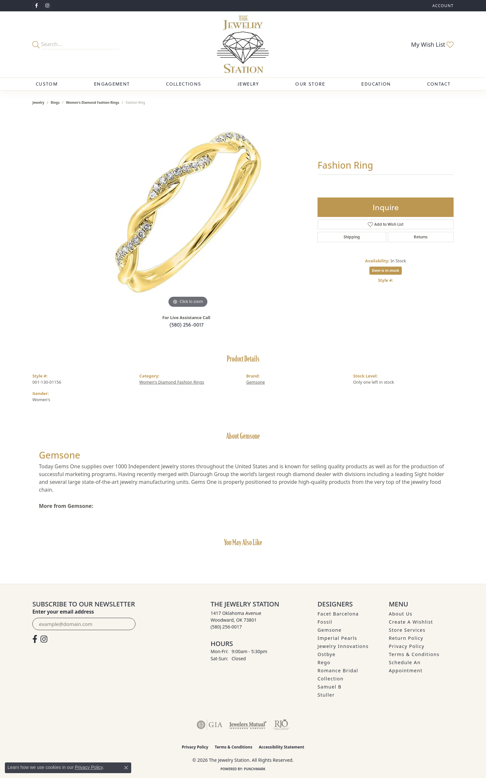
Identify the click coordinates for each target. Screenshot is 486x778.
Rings (55, 102)
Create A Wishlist (411, 622)
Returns (421, 237)
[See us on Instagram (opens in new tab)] (47, 6)
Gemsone (255, 382)
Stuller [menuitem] (326, 695)
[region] (188, 212)
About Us (400, 614)
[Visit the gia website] (210, 725)
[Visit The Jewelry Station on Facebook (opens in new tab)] (36, 6)
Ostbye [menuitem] (327, 654)
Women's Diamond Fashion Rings (92, 102)
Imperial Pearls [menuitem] (337, 638)
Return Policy (406, 638)
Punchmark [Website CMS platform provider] (255, 769)
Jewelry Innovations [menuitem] (343, 646)
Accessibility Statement (281, 747)
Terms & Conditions (414, 654)
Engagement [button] (112, 83)
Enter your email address (63, 611)
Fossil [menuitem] (325, 622)
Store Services (407, 630)
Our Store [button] (310, 83)
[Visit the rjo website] (281, 725)
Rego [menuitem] (324, 662)
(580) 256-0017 (186, 324)
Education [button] (376, 83)
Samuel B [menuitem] (329, 687)
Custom (47, 83)
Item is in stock (385, 270)
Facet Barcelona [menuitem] (338, 614)
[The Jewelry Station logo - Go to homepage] (243, 44)
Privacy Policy (406, 646)
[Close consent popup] (126, 768)
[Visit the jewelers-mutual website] (247, 725)
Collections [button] (183, 83)
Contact (438, 83)
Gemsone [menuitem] (329, 630)
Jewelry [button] (248, 83)
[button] (442, 5)
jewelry (38, 102)
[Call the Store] (226, 627)
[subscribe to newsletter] (126, 624)
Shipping (351, 237)
